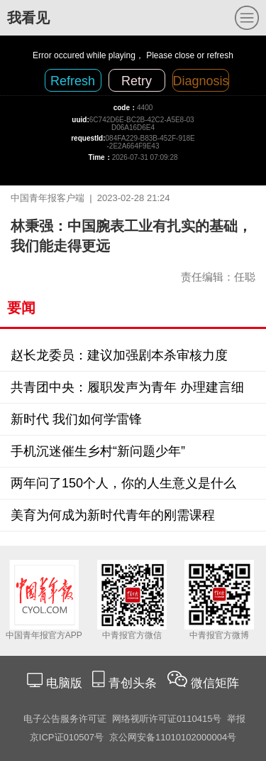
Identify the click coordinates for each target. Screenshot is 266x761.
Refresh (72, 81)
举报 (236, 718)
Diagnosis (201, 81)
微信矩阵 (215, 683)
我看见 (28, 18)
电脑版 (64, 683)
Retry (136, 81)
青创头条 (134, 683)
